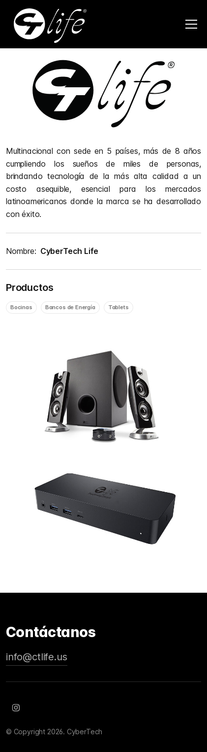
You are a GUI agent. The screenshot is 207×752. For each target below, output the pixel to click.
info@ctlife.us (36, 657)
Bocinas (21, 307)
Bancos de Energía (70, 307)
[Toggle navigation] (191, 24)
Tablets (118, 307)
